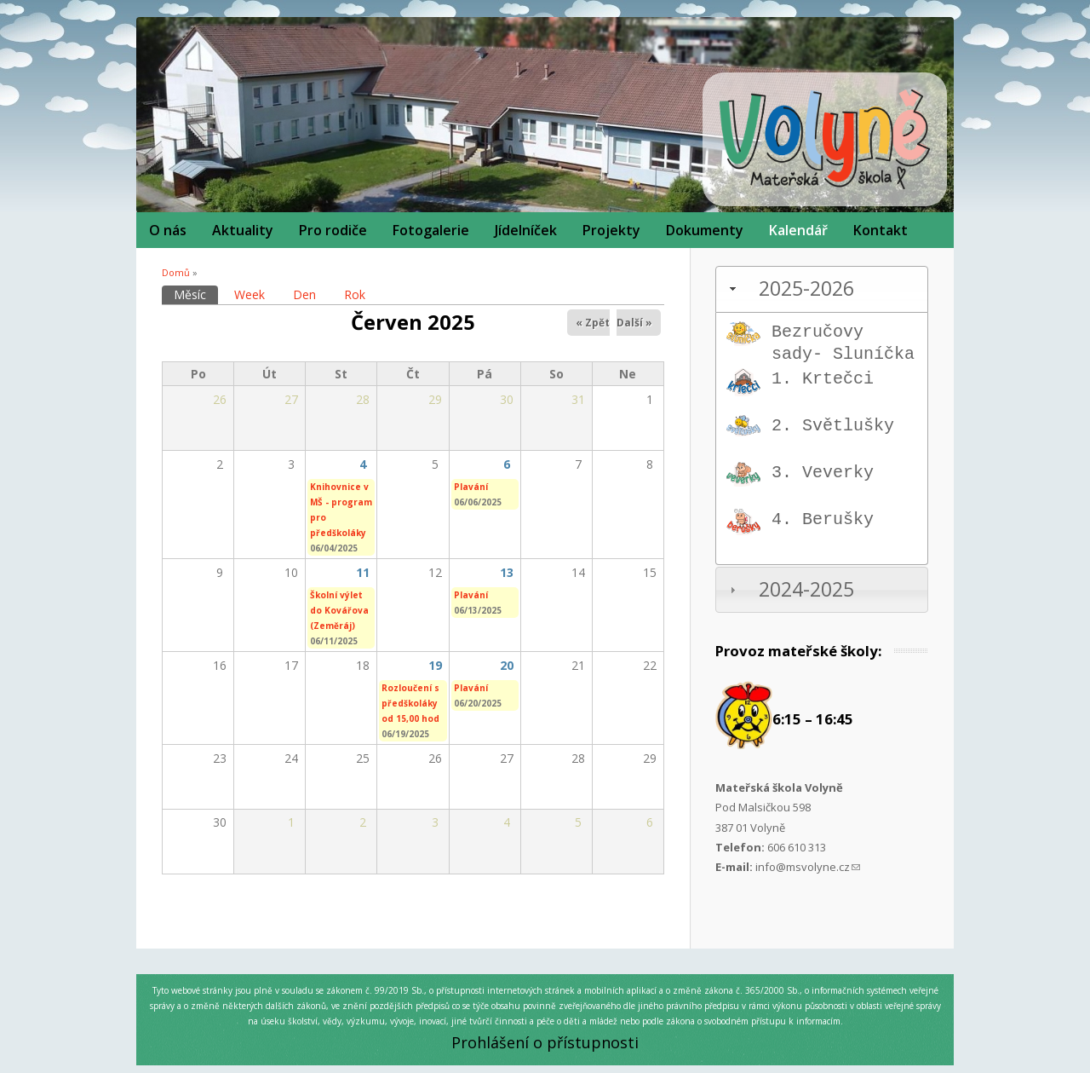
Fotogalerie (431, 230)
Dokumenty (704, 230)
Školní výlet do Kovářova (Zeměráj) (339, 610)
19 (435, 665)
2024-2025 (806, 589)
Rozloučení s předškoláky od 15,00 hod (410, 703)
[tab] (821, 289)
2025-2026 (806, 288)
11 (363, 572)
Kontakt (880, 230)
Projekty (611, 230)
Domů (176, 272)
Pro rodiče (333, 230)
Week (249, 294)
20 (506, 665)
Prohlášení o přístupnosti (545, 1042)
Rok (354, 294)
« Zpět (593, 322)
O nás (167, 230)
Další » (634, 322)
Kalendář (798, 230)
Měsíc (196, 294)
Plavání (471, 487)
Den (304, 294)
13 (506, 572)
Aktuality (242, 230)
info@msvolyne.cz (807, 866)
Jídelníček (526, 230)
